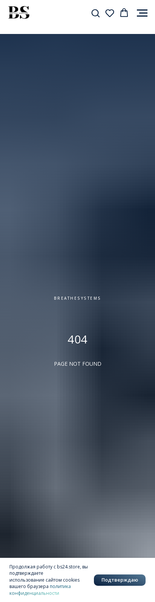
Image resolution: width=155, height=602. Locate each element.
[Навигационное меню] (142, 13)
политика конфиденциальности (40, 589)
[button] (95, 12)
